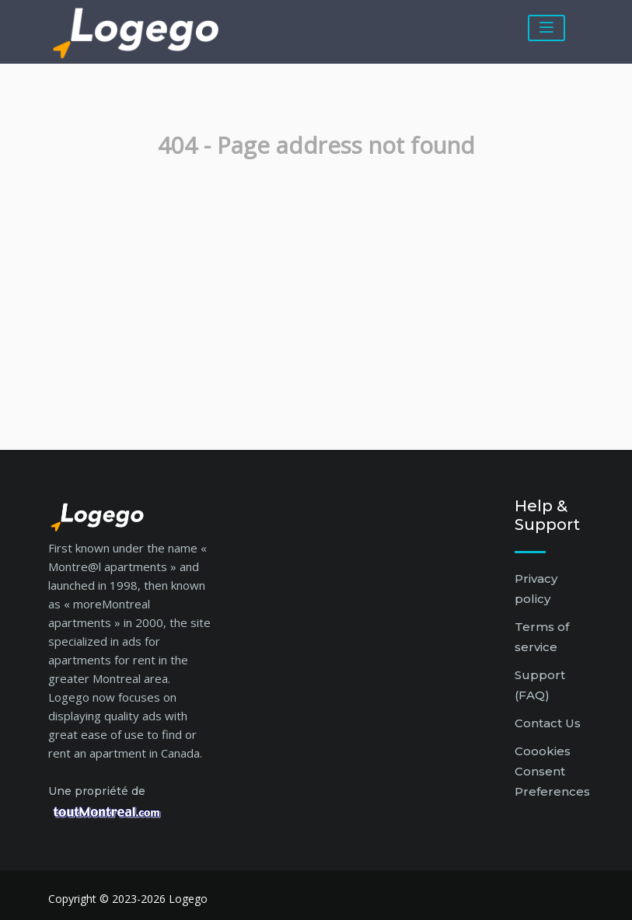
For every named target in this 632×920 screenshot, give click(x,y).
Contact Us (548, 723)
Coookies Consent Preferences (552, 771)
